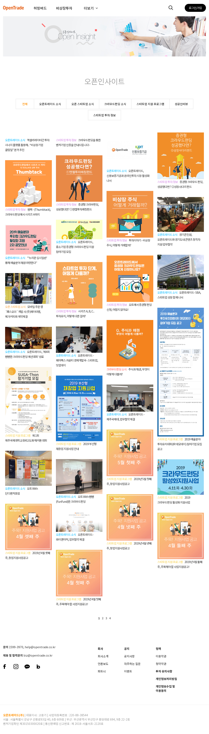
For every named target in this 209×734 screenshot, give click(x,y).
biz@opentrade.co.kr (37, 655)
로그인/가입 (195, 8)
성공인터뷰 (181, 104)
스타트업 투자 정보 (104, 115)
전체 (25, 104)
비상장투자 (64, 8)
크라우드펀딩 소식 (115, 104)
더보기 (89, 8)
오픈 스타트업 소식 (82, 104)
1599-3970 (16, 647)
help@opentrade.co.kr (40, 647)
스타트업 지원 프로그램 (150, 104)
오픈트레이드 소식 (50, 104)
